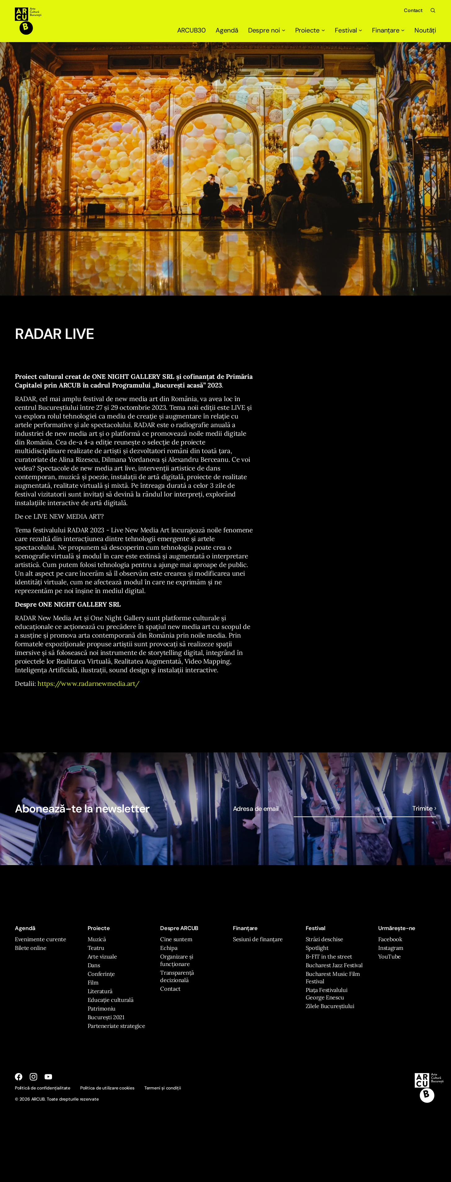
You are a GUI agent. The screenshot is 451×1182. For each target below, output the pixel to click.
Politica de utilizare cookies (107, 1088)
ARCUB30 (191, 30)
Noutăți (425, 30)
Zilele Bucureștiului (330, 1006)
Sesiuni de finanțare (258, 939)
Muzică (97, 939)
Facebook (390, 939)
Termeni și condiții (162, 1088)
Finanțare (388, 30)
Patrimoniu (102, 1008)
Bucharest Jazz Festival (334, 965)
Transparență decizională (177, 976)
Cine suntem (176, 939)
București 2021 (106, 1017)
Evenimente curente (40, 939)
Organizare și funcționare (176, 960)
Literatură (100, 991)
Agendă (227, 30)
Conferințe (101, 973)
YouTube (389, 956)
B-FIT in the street (329, 956)
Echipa (168, 947)
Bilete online (30, 947)
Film (93, 982)
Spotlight (317, 947)
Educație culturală (111, 999)
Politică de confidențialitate (42, 1088)
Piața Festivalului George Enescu (327, 993)
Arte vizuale (102, 956)
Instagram (390, 947)
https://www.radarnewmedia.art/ (88, 683)
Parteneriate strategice (116, 1025)
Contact (413, 10)
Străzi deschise (324, 939)
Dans (94, 965)
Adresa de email (256, 808)
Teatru (96, 947)
